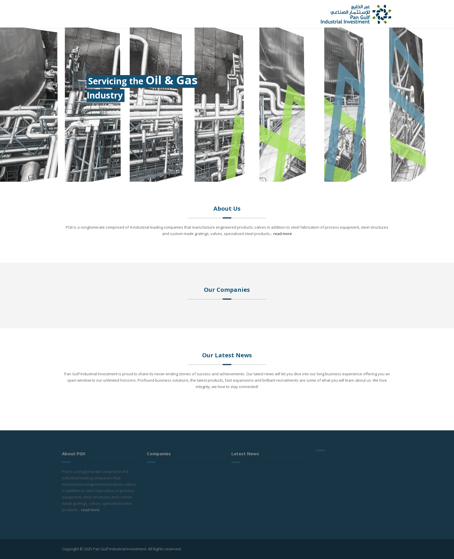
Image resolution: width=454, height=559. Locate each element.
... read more (281, 233)
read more (90, 509)
